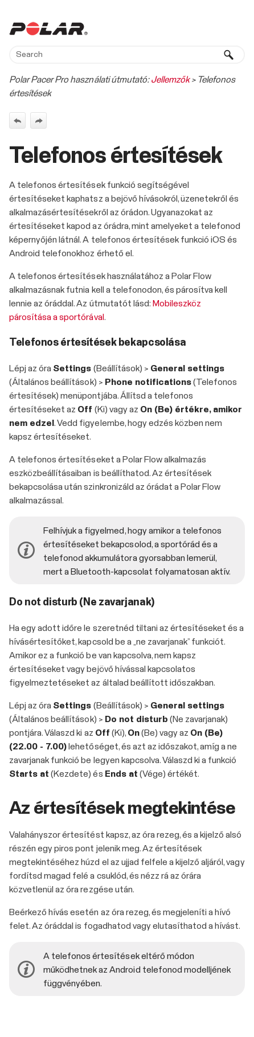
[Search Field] (127, 55)
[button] (229, 55)
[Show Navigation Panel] (238, 28)
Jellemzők (170, 79)
